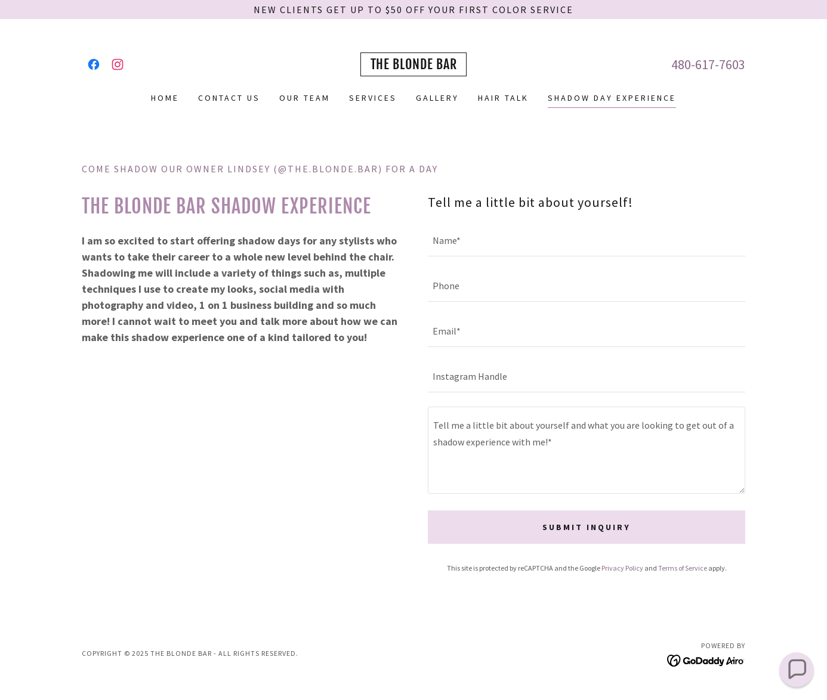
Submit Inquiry (586, 527)
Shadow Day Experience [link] (612, 97)
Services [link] (373, 97)
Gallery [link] (437, 97)
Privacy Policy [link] (622, 567)
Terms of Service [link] (682, 567)
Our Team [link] (304, 97)
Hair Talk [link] (503, 97)
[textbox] (586, 240)
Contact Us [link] (229, 97)
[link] (94, 64)
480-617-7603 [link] (708, 64)
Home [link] (165, 97)
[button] (796, 669)
